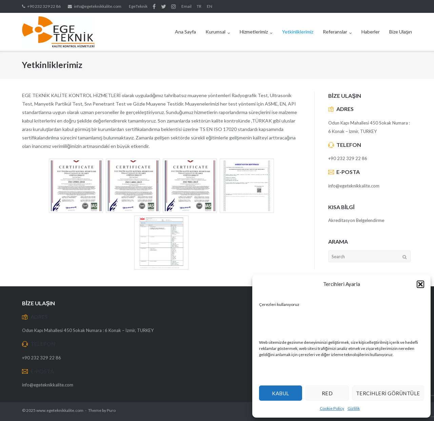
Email (186, 6)
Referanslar (335, 32)
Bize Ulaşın (400, 32)
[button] (420, 284)
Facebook (154, 6)
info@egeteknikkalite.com (97, 6)
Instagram (173, 6)
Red (327, 393)
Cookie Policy (332, 408)
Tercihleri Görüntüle (388, 393)
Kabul (280, 393)
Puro (111, 410)
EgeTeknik (138, 6)
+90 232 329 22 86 (44, 6)
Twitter (163, 6)
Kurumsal (215, 32)
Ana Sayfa (185, 32)
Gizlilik (354, 408)
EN (209, 6)
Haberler (370, 32)
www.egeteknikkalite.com (59, 410)
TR (199, 6)
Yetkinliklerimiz (297, 32)
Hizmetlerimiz (254, 32)
